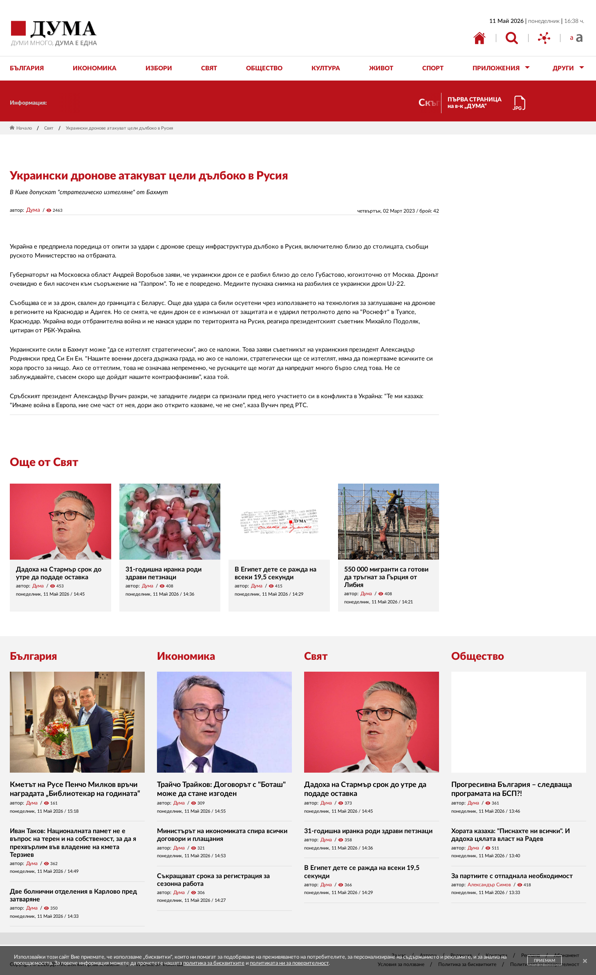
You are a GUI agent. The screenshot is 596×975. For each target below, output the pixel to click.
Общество (477, 656)
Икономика (186, 656)
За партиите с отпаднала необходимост (512, 876)
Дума (33, 210)
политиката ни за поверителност (289, 963)
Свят (49, 128)
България (33, 656)
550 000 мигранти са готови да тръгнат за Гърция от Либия (386, 577)
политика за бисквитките (213, 963)
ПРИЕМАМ (544, 961)
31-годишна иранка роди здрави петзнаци (368, 831)
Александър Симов (489, 884)
